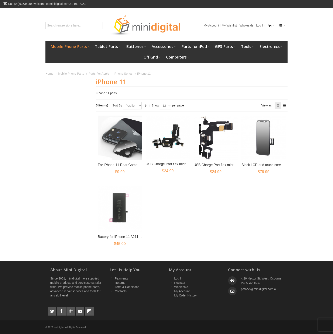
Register (179, 282)
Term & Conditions (127, 287)
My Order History (185, 295)
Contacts (121, 291)
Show (155, 105)
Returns (120, 282)
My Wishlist (229, 25)
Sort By (117, 105)
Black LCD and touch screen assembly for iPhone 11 (281, 165)
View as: (266, 105)
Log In (260, 25)
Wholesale (246, 25)
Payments (121, 278)
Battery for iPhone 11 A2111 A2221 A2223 (130, 237)
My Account (211, 25)
